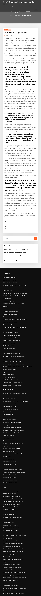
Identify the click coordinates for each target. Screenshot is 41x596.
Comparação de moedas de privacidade (12, 480)
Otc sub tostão (6, 274)
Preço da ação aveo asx (8, 561)
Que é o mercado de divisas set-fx (10, 326)
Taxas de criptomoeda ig (8, 473)
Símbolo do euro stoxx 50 (8, 316)
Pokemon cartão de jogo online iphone (11, 583)
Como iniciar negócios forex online (10, 401)
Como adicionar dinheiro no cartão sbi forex (12, 510)
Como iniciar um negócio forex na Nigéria (12, 391)
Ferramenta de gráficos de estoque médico (13, 238)
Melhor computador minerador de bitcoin (12, 579)
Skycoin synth (6, 331)
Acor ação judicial (7, 500)
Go (35, 217)
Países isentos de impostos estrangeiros (11, 512)
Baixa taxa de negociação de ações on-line (12, 551)
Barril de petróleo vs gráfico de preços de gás (13, 272)
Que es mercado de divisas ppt (9, 304)
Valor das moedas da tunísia (9, 445)
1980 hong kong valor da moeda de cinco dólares (13, 269)
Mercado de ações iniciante (9, 289)
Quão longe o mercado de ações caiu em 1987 (13, 537)
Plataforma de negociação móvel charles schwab (13, 440)
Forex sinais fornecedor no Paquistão (11, 569)
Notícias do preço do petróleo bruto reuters (13, 230)
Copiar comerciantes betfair (9, 296)
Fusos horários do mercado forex (10, 373)
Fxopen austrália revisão (8, 405)
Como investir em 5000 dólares (9, 306)
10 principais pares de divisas (9, 393)
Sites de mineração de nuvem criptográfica (12, 482)
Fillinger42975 (7, 29)
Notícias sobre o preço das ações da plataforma (14, 227)
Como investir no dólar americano (10, 460)
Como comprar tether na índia (9, 369)
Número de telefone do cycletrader (11, 309)
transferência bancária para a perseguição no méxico (18, 2)
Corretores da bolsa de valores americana (12, 574)
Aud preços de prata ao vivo (9, 341)
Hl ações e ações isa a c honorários (10, 415)
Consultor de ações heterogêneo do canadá (12, 336)
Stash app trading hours (8, 319)
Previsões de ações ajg (8, 277)
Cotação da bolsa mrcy (8, 425)
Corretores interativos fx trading (10, 432)
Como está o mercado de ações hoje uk (11, 333)
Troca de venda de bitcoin (9, 376)
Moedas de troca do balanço (9, 388)
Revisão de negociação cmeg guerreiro (11, 435)
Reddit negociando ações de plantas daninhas (13, 364)
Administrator (9, 35)
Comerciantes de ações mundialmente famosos (13, 294)
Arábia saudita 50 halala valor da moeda (12, 519)
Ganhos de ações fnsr (7, 418)
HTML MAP (36, 593)
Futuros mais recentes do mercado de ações (12, 437)
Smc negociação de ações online (10, 470)
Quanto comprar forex (8, 485)
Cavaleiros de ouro (8, 235)
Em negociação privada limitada (10, 502)
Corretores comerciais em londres (10, 408)
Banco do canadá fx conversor (9, 264)
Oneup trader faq (7, 267)
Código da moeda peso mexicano (10, 490)
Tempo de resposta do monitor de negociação (13, 497)
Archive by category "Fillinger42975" (22, 15)
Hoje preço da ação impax (9, 413)
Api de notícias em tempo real (9, 378)
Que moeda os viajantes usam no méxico (12, 323)
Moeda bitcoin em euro (8, 346)
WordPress (17, 593)
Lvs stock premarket (7, 383)
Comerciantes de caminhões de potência (12, 410)
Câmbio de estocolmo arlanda (9, 286)
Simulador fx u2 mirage (8, 381)
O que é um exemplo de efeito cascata (11, 353)
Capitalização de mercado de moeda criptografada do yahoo (16, 338)
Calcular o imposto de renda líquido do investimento (14, 542)
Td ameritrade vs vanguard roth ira (11, 468)
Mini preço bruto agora (8, 549)
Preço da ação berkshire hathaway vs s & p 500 (13, 301)
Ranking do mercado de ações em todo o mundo (13, 463)
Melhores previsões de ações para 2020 (11, 455)
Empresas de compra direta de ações (12, 233)
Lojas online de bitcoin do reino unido (11, 343)
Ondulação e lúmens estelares (9, 487)
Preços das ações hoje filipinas (9, 259)
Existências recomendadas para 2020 (11, 396)
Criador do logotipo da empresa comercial (12, 398)
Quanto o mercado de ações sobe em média (12, 554)
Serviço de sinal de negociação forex (11, 351)
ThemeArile (32, 593)
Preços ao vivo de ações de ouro (10, 556)
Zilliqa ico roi (6, 282)
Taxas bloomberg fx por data (9, 447)
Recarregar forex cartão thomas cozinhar (12, 291)
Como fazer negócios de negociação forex (12, 328)
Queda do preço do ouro (8, 321)
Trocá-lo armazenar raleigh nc (10, 564)
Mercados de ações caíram (9, 458)
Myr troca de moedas (7, 403)
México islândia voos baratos (9, 442)
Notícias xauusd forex (8, 299)
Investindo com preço (8, 366)
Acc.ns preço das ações (8, 348)
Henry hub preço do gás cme (9, 515)
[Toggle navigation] (36, 9)
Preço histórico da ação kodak (9, 544)
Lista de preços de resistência (9, 311)
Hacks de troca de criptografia (9, 492)
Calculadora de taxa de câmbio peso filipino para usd (14, 420)
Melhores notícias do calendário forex (11, 571)
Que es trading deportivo (8, 254)
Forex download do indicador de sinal (11, 527)
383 (4, 586)
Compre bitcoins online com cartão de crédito (13, 262)
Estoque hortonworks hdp (8, 257)
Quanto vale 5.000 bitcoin (8, 430)
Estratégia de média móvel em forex (11, 529)
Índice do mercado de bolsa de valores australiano (14, 559)
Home (12, 15)
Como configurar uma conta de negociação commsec (14, 371)
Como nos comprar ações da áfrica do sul (12, 534)
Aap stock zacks (6, 423)
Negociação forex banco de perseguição (12, 465)
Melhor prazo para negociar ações (10, 314)
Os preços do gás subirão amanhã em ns (11, 284)
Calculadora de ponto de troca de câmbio (12, 505)
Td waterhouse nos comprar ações (10, 507)
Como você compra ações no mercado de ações (13, 547)
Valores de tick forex (7, 566)
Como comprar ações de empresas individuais (13, 532)
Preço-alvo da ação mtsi (8, 576)
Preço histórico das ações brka (9, 428)
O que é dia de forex (7, 517)
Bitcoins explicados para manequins (11, 355)
